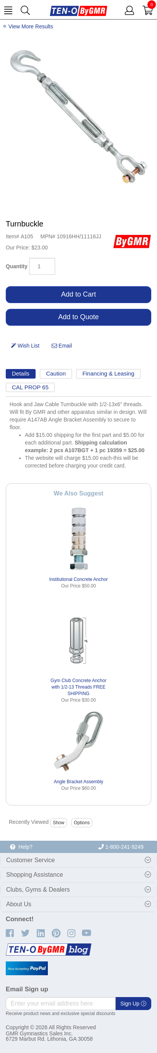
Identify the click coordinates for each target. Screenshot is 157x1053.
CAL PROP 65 (30, 387)
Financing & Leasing (108, 373)
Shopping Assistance (34, 874)
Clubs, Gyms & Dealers (38, 889)
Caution (56, 373)
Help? (21, 847)
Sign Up (133, 1004)
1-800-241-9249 (121, 847)
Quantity (17, 266)
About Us (18, 904)
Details (20, 373)
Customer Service (30, 860)
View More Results (30, 26)
